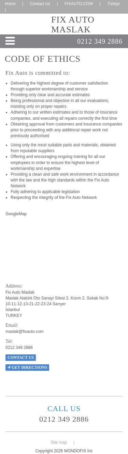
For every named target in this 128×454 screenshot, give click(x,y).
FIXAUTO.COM (79, 3)
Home (10, 3)
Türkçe (113, 3)
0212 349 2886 (100, 41)
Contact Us (40, 3)
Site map (59, 442)
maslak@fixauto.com (24, 331)
